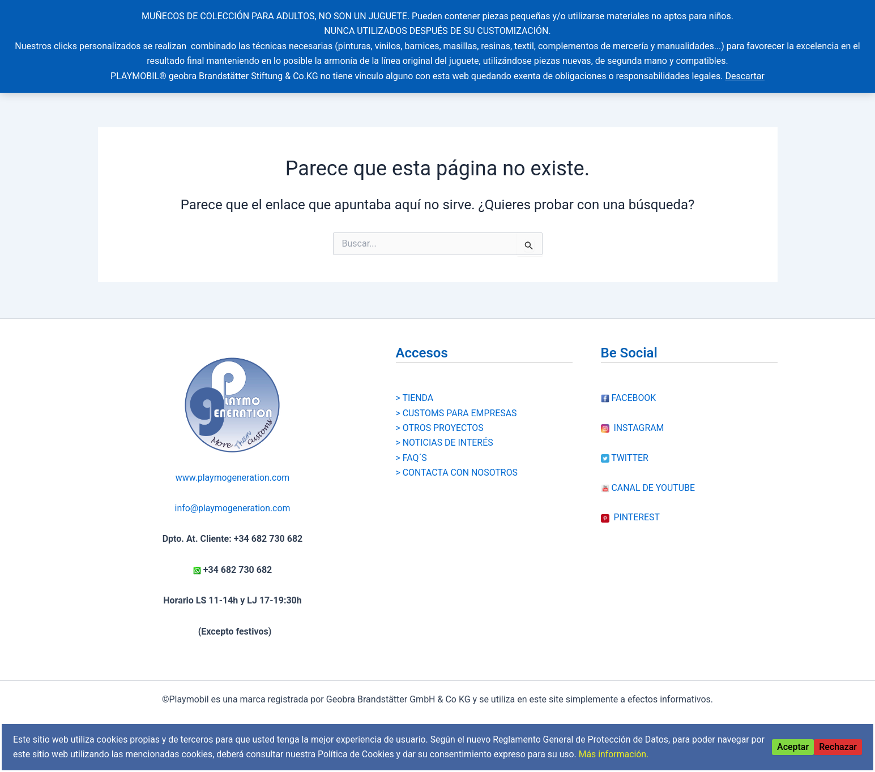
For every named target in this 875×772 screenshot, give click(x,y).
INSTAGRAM (633, 420)
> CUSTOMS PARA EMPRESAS (457, 405)
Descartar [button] (745, 76)
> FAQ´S (412, 450)
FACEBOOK (628, 390)
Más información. (635, 754)
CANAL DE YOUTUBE (648, 480)
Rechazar (838, 746)
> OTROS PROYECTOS (440, 420)
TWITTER (625, 450)
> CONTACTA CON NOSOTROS (457, 464)
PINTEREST (630, 509)
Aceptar (793, 746)
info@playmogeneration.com (232, 500)
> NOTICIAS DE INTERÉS (445, 434)
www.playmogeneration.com (232, 469)
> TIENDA (415, 390)
